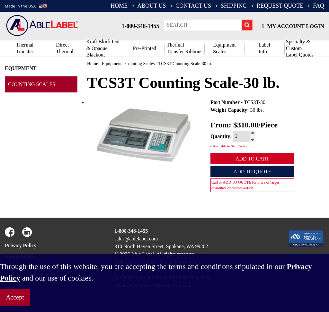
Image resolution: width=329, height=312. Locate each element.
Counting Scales (31, 84)
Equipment (21, 68)
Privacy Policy (20, 245)
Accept (15, 297)
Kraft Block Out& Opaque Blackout (103, 48)
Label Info (264, 48)
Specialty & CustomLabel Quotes (300, 48)
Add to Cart (252, 158)
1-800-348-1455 (140, 26)
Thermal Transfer (24, 48)
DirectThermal (64, 48)
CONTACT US (193, 6)
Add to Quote (252, 171)
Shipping (234, 6)
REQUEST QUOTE (279, 6)
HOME (119, 6)
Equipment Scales (224, 48)
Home (92, 63)
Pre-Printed (144, 48)
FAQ (318, 6)
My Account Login (293, 26)
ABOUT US (151, 6)
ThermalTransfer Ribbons (184, 48)
